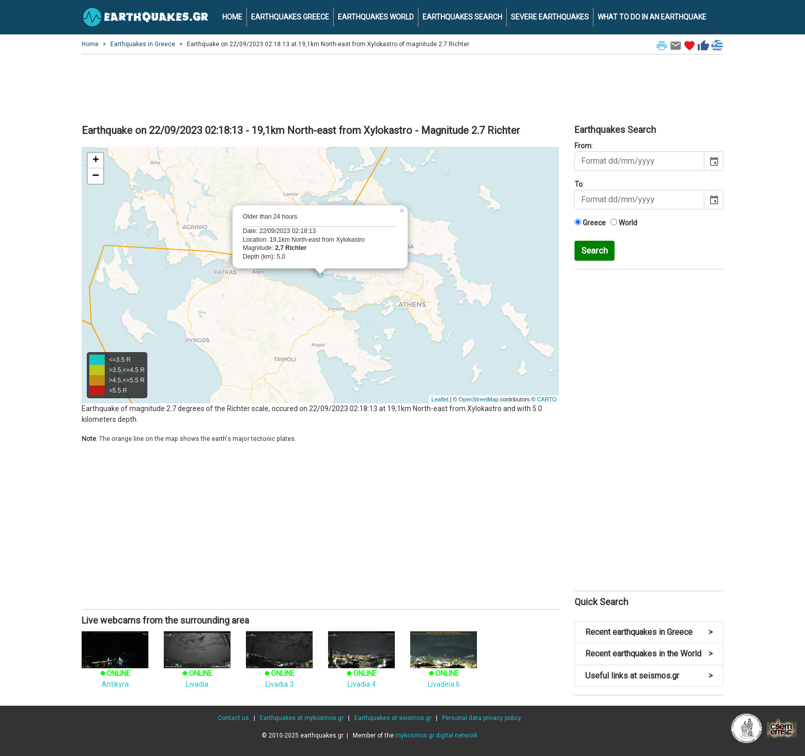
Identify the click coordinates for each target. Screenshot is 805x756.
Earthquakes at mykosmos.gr (301, 718)
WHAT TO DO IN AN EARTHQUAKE (652, 17)
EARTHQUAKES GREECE (290, 17)
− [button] (95, 176)
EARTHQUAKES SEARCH (462, 17)
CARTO (547, 399)
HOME (232, 17)
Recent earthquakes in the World (649, 653)
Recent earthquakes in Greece (649, 632)
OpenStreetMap (478, 399)
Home (90, 44)
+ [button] (95, 160)
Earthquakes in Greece (142, 44)
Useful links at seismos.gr (649, 676)
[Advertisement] (402, 88)
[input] (639, 161)
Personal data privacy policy (481, 718)
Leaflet (439, 399)
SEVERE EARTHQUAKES (550, 17)
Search (594, 250)
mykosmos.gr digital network (436, 735)
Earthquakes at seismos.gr (392, 718)
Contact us (233, 718)
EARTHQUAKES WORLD (376, 17)
